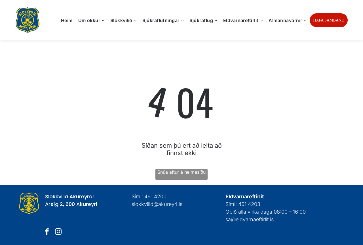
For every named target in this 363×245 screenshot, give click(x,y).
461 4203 (249, 204)
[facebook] (47, 232)
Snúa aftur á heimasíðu (181, 172)
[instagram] (58, 232)
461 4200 (155, 196)
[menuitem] (66, 20)
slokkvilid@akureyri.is (157, 204)
